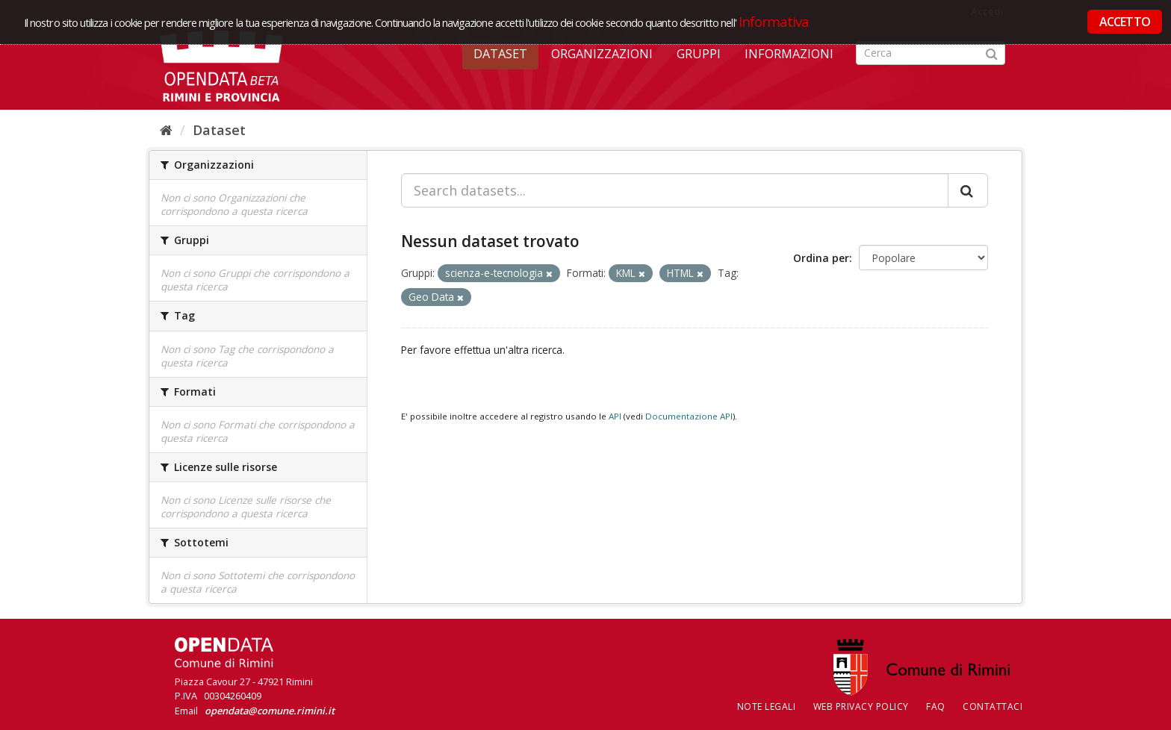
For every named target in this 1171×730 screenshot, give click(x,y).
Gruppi (699, 54)
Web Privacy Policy (861, 706)
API (615, 416)
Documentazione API (689, 416)
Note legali (766, 706)
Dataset (500, 54)
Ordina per (821, 258)
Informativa (774, 21)
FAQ (935, 706)
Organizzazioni (602, 54)
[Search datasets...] (674, 190)
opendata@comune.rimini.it (270, 710)
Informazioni (789, 54)
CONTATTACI (992, 706)
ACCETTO (1124, 21)
